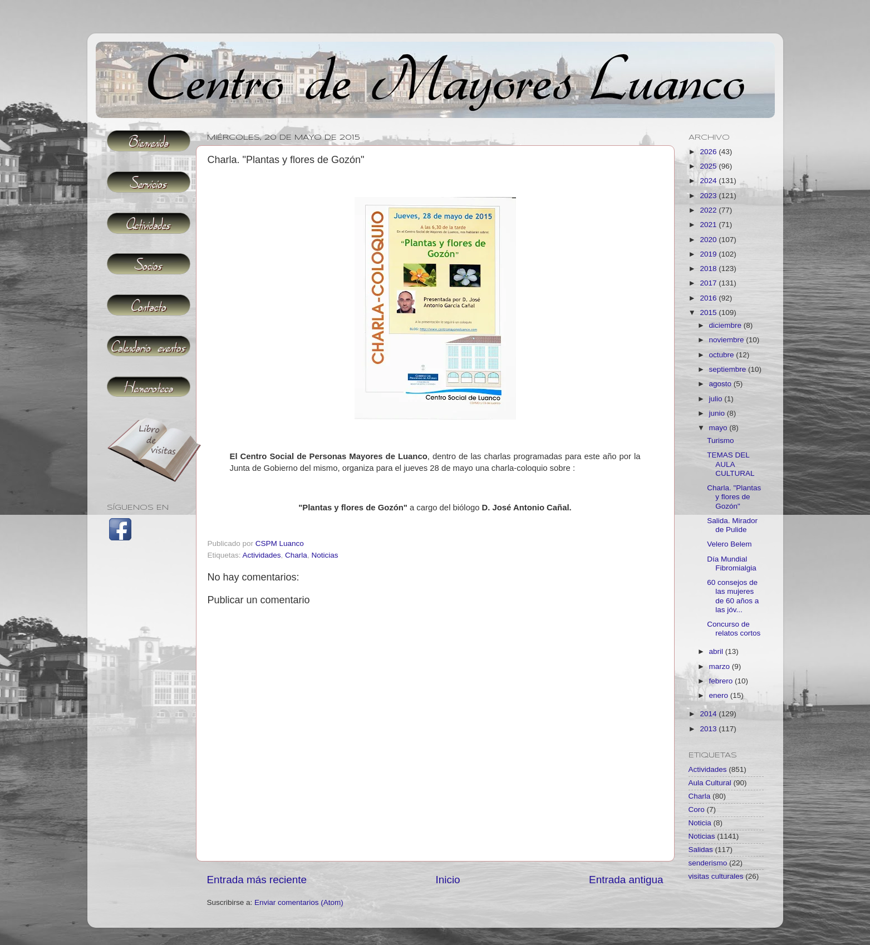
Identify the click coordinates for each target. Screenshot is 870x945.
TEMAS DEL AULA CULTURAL (730, 464)
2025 (709, 166)
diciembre (726, 325)
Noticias (324, 555)
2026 (709, 151)
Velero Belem (729, 544)
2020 (709, 239)
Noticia (700, 823)
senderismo (708, 863)
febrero (722, 681)
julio (717, 399)
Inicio (448, 879)
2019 (709, 254)
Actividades (262, 555)
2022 (709, 210)
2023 (709, 195)
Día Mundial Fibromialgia (731, 563)
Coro (697, 809)
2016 (709, 298)
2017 (709, 283)
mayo (719, 428)
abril (717, 651)
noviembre (727, 340)
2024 (709, 180)
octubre (722, 355)
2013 (709, 729)
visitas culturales (716, 876)
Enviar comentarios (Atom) (298, 902)
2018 (709, 268)
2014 (709, 714)
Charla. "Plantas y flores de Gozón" (734, 497)
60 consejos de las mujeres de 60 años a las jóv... (733, 596)
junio (718, 413)
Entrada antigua (626, 879)
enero (719, 695)
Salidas (701, 849)
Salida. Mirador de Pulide (732, 525)
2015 (709, 312)
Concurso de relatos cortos (733, 628)
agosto (721, 384)
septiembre (729, 369)
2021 (709, 224)
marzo (720, 666)
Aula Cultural (710, 783)
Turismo (720, 440)
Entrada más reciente (257, 879)
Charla (296, 555)
